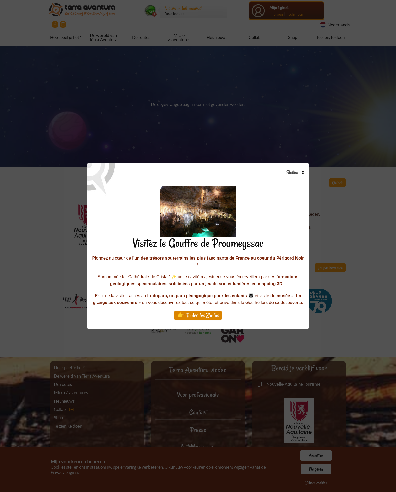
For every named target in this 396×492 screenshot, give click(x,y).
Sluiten (297, 172)
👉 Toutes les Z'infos (198, 315)
